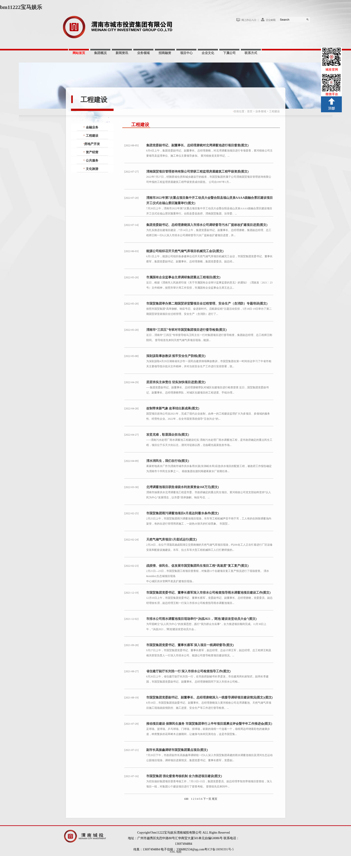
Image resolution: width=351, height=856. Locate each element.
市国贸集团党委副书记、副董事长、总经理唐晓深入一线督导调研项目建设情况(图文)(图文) (209, 697)
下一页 (207, 798)
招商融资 (165, 53)
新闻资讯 (122, 53)
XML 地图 (175, 851)
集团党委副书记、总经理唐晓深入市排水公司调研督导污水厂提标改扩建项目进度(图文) (206, 225)
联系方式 (251, 53)
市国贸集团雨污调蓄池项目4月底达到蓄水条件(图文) (182, 513)
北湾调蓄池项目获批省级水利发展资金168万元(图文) (182, 487)
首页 (249, 111)
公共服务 (92, 160)
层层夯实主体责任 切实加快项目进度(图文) (176, 382)
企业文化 (208, 53)
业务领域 (143, 53)
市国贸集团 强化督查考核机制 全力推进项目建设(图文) (184, 776)
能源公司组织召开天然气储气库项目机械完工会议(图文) (185, 251)
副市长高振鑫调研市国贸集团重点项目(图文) (177, 750)
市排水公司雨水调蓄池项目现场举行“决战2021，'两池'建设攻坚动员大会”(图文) (201, 618)
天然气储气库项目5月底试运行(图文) (171, 539)
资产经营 (92, 152)
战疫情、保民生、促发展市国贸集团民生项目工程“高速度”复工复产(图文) (197, 565)
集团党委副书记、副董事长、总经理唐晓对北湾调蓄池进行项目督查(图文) (197, 145)
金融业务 (92, 127)
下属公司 (229, 53)
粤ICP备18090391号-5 (219, 849)
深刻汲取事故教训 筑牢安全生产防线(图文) (176, 356)
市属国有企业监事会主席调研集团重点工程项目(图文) (183, 277)
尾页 (214, 798)
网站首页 (79, 53)
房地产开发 (92, 144)
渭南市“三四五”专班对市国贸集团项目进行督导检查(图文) (186, 329)
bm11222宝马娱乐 (21, 7)
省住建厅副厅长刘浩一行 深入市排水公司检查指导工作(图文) (188, 671)
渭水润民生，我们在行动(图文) (167, 461)
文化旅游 (92, 169)
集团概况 (100, 53)
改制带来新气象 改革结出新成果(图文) (172, 408)
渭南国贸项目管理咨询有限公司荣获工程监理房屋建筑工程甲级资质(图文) (197, 171)
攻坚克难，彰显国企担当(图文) (167, 434)
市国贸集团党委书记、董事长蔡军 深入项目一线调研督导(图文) (190, 645)
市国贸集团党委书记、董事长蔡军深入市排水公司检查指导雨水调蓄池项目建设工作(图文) (208, 592)
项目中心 (186, 53)
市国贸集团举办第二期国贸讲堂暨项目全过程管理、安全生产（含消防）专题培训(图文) (206, 303)
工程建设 (274, 111)
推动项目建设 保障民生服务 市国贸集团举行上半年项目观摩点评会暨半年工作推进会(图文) (209, 723)
